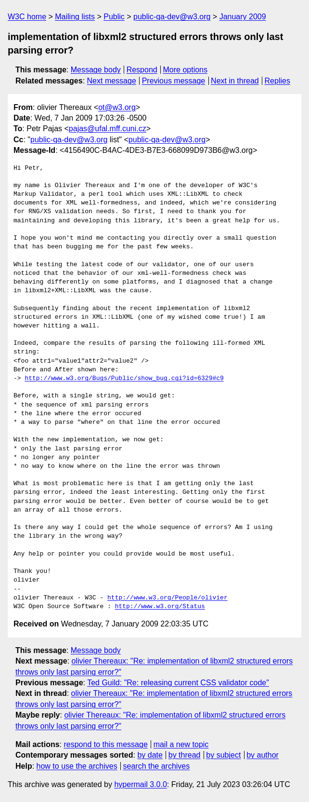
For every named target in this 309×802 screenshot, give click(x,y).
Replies (277, 81)
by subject (223, 755)
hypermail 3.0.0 (140, 784)
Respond (142, 70)
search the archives (156, 766)
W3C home (27, 17)
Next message (111, 81)
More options (185, 70)
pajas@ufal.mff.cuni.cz (107, 128)
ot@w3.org (117, 107)
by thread (184, 755)
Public (114, 17)
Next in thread (235, 81)
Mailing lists (75, 17)
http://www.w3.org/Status (160, 606)
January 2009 (242, 17)
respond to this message (105, 744)
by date (149, 755)
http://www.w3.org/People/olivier (167, 598)
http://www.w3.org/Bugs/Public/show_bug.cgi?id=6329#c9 (124, 378)
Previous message (174, 81)
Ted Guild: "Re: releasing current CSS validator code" (178, 683)
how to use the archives (77, 766)
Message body (96, 70)
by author (262, 755)
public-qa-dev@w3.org (171, 17)
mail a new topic (181, 744)
